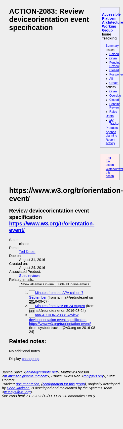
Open (113, 58)
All (111, 78)
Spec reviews (30, 276)
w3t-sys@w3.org (17, 392)
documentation (27, 384)
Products (112, 128)
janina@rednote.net (41, 372)
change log (30, 359)
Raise (113, 111)
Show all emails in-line (37, 284)
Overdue (115, 95)
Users (110, 116)
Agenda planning (111, 133)
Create (114, 83)
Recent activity (110, 141)
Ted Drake (27, 252)
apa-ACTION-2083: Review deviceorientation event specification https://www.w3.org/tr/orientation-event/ (60, 319)
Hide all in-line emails (73, 284)
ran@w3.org (93, 376)
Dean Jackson (18, 388)
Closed (114, 70)
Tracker (114, 121)
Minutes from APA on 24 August (60, 306)
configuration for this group (63, 384)
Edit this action (110, 161)
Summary (112, 45)
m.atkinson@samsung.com (25, 376)
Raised (114, 54)
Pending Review (115, 64)
